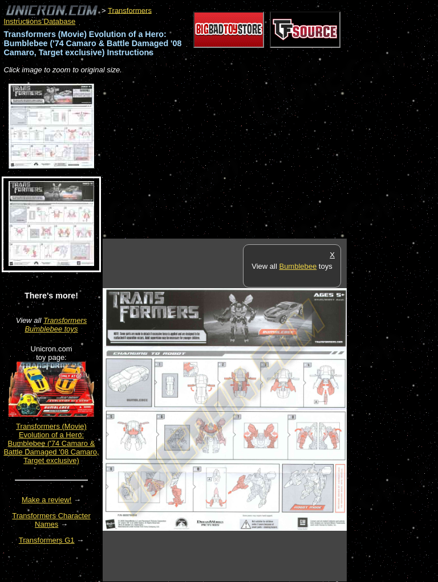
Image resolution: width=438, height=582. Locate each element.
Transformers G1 (47, 540)
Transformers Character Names (51, 519)
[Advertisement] (236, 157)
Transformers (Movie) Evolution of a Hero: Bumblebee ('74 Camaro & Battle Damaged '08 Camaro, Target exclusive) (51, 443)
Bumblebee (298, 266)
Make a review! (46, 499)
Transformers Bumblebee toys (56, 324)
